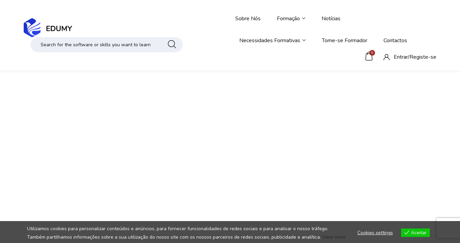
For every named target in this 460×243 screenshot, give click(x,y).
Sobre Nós (248, 18)
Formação (291, 18)
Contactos (395, 40)
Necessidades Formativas (272, 40)
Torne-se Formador (344, 40)
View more (334, 237)
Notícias (331, 18)
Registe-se (423, 57)
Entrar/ (402, 57)
